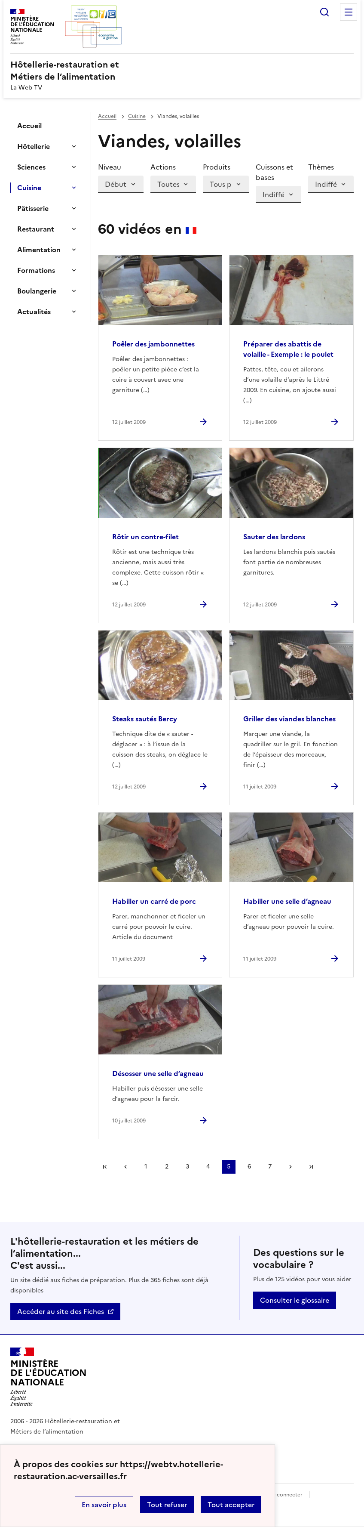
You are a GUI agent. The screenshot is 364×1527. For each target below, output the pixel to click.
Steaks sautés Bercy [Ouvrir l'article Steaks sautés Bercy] (144, 719)
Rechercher (324, 12)
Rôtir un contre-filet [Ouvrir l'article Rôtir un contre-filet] (145, 537)
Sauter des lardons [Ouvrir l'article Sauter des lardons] (274, 537)
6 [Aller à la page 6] (249, 1166)
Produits (216, 167)
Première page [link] (105, 1167)
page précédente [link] (125, 1167)
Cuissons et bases (274, 172)
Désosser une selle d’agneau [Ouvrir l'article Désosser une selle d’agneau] (158, 1073)
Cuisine (29, 187)
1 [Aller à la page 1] (145, 1166)
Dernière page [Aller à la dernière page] (311, 1167)
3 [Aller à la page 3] (187, 1166)
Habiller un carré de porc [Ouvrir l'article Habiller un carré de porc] (154, 901)
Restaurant (35, 229)
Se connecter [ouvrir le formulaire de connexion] (286, 1495)
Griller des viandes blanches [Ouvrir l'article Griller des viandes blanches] (289, 719)
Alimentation (39, 249)
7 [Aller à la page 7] (270, 1166)
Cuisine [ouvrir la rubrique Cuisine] (137, 116)
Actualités (34, 311)
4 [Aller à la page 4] (208, 1166)
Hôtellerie (33, 146)
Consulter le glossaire (294, 1300)
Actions (163, 167)
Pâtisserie (33, 208)
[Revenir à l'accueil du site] (48, 1377)
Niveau (109, 167)
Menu (348, 12)
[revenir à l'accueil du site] (182, 71)
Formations (36, 270)
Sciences (31, 167)
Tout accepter (231, 1504)
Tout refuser (167, 1504)
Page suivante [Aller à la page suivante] (290, 1167)
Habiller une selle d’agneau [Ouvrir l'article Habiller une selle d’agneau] (287, 901)
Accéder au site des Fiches (60, 1311)
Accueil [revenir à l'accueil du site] (107, 116)
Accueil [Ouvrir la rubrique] (29, 126)
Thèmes (321, 167)
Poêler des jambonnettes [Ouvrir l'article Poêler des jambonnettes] (153, 344)
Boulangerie (36, 291)
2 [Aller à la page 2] (166, 1166)
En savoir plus (104, 1504)
